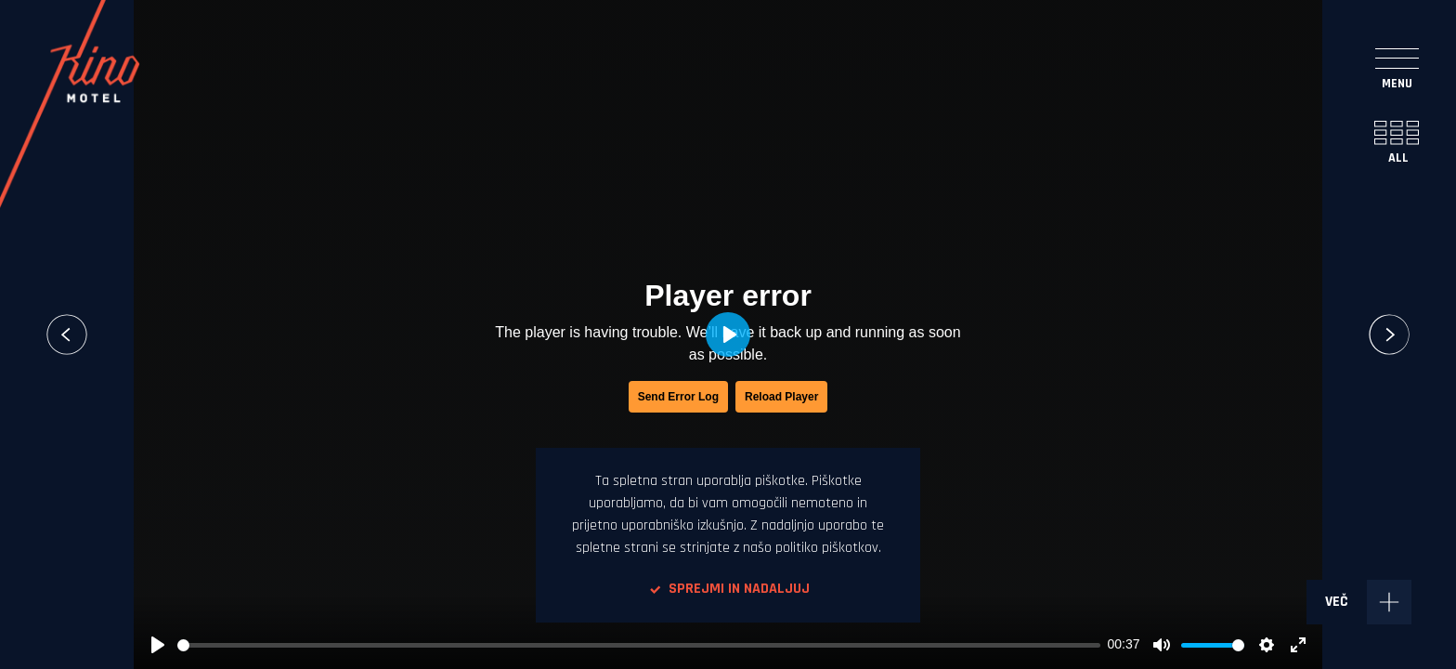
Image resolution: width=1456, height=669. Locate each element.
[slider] (638, 645)
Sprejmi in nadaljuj (728, 588)
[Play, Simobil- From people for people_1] (158, 645)
